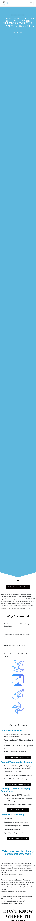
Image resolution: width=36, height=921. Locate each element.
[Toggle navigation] (31, 3)
